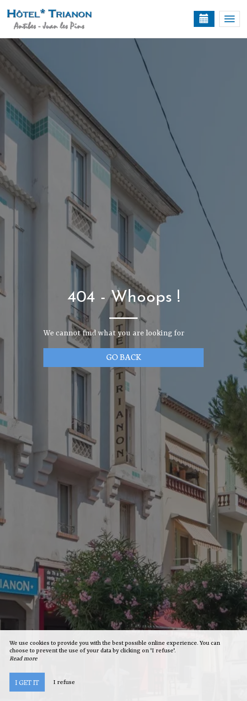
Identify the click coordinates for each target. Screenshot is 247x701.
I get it (27, 682)
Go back (123, 356)
